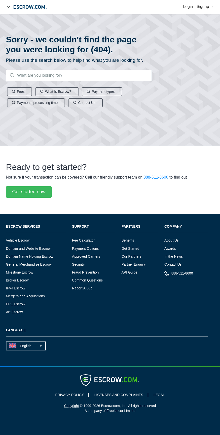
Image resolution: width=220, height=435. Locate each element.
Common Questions (87, 280)
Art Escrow (14, 312)
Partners (130, 227)
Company (173, 227)
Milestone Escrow (19, 272)
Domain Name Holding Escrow (29, 256)
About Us (171, 241)
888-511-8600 (156, 177)
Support (80, 227)
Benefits (127, 241)
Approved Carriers (86, 256)
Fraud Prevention (85, 272)
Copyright (71, 406)
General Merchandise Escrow (29, 264)
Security (78, 264)
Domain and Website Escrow (28, 248)
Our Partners (131, 256)
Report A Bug (82, 288)
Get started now (28, 191)
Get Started (130, 248)
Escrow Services (23, 227)
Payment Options (85, 248)
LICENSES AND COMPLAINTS (118, 395)
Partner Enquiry (133, 264)
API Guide (129, 272)
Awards (170, 248)
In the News (173, 256)
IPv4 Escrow (15, 288)
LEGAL (159, 395)
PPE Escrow (15, 304)
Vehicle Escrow (18, 241)
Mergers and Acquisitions (25, 296)
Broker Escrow (17, 280)
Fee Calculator (83, 241)
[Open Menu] (8, 6)
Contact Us (173, 264)
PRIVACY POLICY (69, 395)
